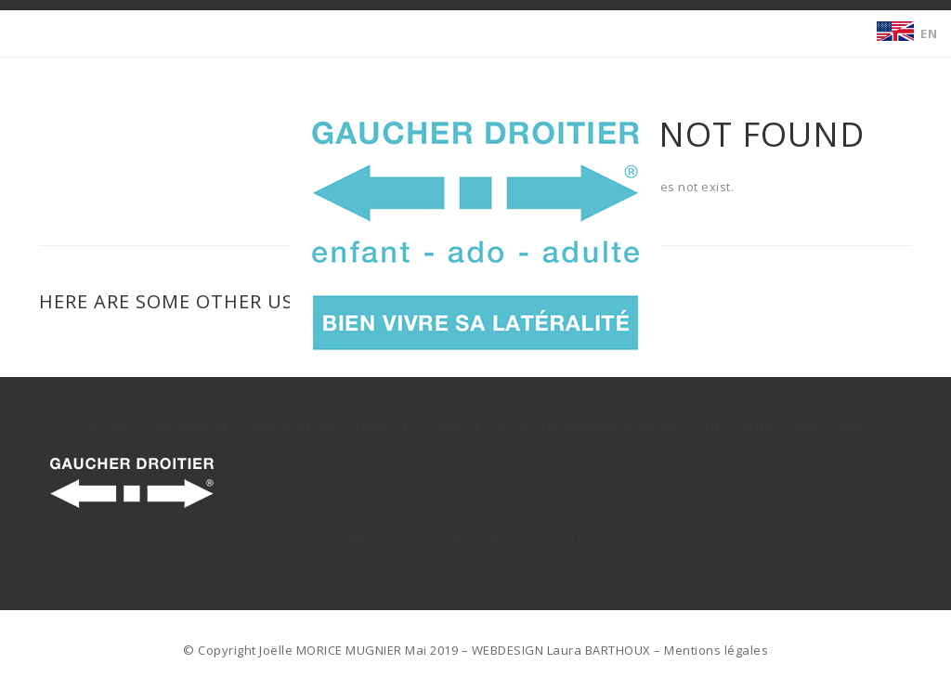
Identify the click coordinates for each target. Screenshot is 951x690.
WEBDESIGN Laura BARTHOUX (561, 650)
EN (928, 33)
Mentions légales (716, 650)
